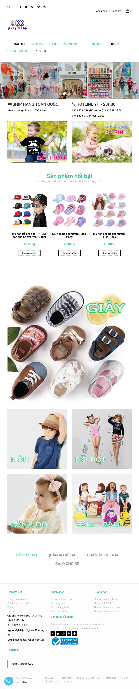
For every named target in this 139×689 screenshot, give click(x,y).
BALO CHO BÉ (67, 564)
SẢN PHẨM (38, 44)
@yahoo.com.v (33, 639)
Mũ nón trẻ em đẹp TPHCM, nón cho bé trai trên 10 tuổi (29, 236)
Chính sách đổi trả (103, 603)
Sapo (25, 682)
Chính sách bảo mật (18, 603)
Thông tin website (17, 599)
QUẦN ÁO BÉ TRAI (102, 556)
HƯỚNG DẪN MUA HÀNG (68, 44)
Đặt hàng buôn (58, 603)
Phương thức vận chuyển (107, 611)
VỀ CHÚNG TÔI (20, 51)
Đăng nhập (101, 11)
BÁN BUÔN (97, 44)
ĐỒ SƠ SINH (26, 556)
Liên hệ (11, 611)
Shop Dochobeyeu (22, 663)
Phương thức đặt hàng (106, 599)
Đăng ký (116, 11)
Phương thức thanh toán (107, 607)
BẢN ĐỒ (124, 678)
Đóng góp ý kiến (59, 611)
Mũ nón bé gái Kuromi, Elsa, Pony (69, 236)
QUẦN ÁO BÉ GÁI (62, 556)
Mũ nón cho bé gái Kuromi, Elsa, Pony (109, 236)
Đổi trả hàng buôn (60, 607)
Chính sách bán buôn (62, 599)
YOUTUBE (68, 682)
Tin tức (11, 607)
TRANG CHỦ (50, 678)
